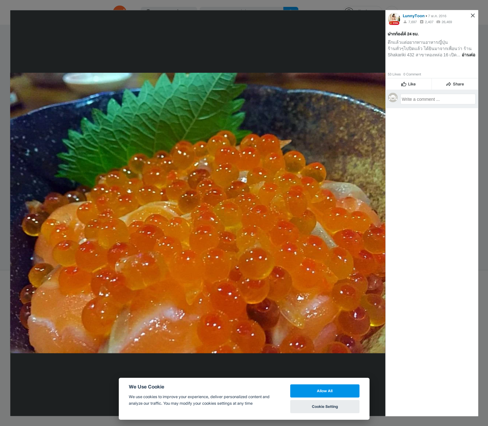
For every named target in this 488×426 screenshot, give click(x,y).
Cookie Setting (325, 406)
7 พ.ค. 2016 (437, 15)
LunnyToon (414, 15)
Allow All (325, 391)
